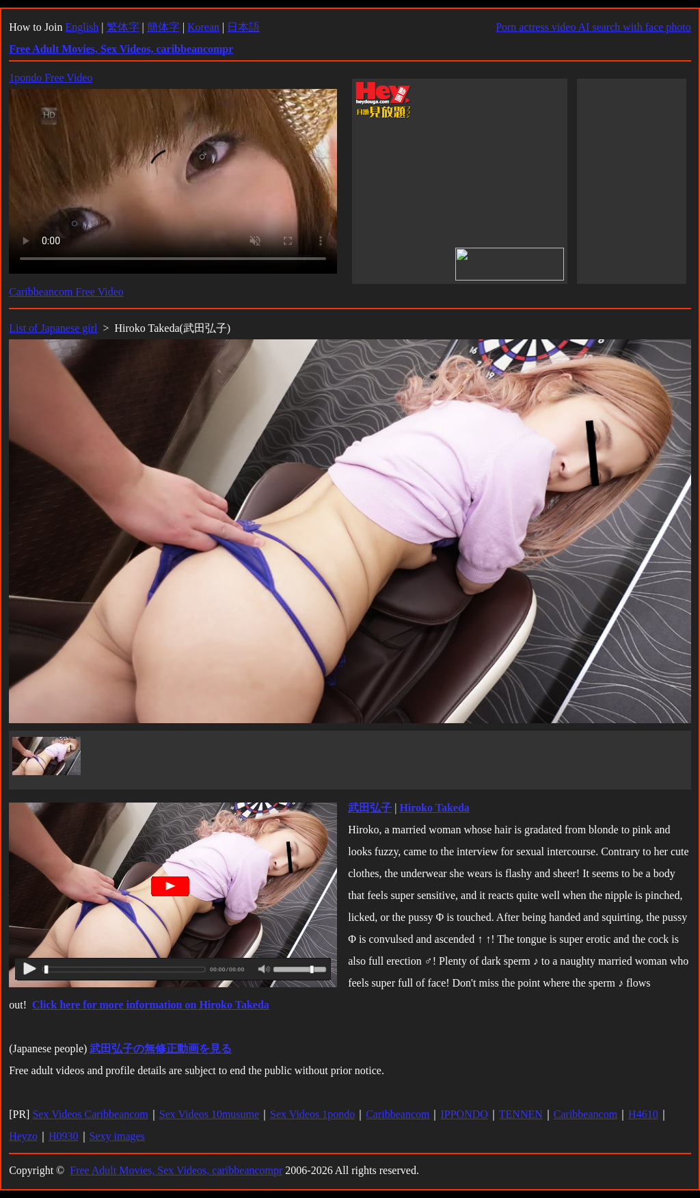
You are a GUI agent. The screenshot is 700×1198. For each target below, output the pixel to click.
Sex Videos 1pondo (312, 1114)
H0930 (64, 1136)
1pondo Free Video (50, 77)
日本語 (243, 27)
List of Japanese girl (53, 328)
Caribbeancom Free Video (66, 292)
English (81, 27)
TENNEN (521, 1114)
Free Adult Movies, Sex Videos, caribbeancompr (176, 1170)
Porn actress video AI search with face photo (593, 27)
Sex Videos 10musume (209, 1114)
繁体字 (123, 27)
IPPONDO (463, 1114)
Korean (203, 27)
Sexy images (117, 1136)
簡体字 (163, 27)
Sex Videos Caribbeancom (90, 1114)
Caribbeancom (397, 1114)
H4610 (643, 1114)
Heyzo (23, 1136)
